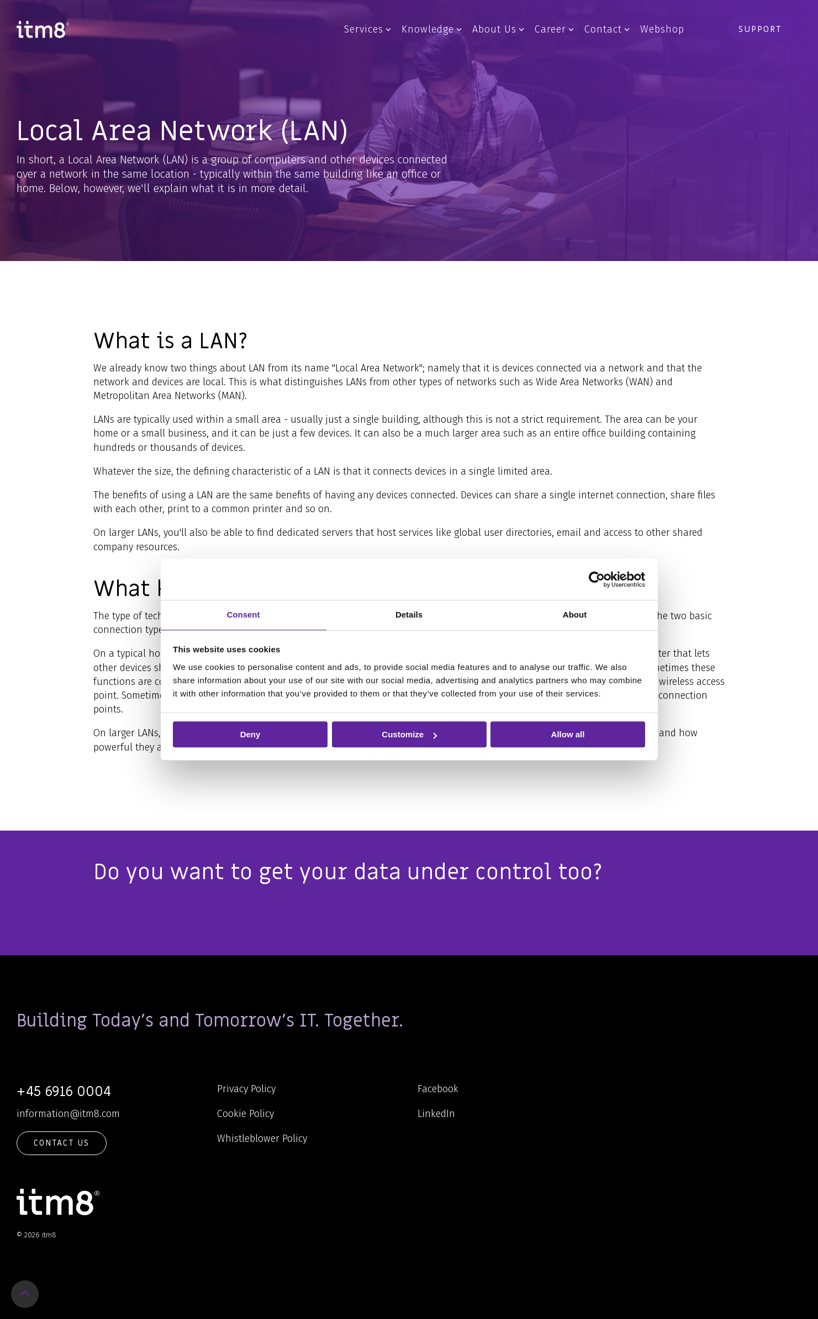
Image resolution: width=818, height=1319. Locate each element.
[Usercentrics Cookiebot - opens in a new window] (596, 579)
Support (760, 29)
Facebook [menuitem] (438, 1089)
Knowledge (432, 29)
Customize (409, 734)
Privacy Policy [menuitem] (246, 1089)
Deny (250, 734)
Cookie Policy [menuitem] (245, 1114)
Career (554, 29)
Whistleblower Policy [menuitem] (262, 1138)
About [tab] (575, 614)
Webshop (662, 29)
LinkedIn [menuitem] (436, 1114)
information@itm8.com (68, 1114)
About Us (498, 29)
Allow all (568, 734)
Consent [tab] (243, 614)
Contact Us (61, 1142)
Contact (607, 29)
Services (367, 29)
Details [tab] (409, 614)
